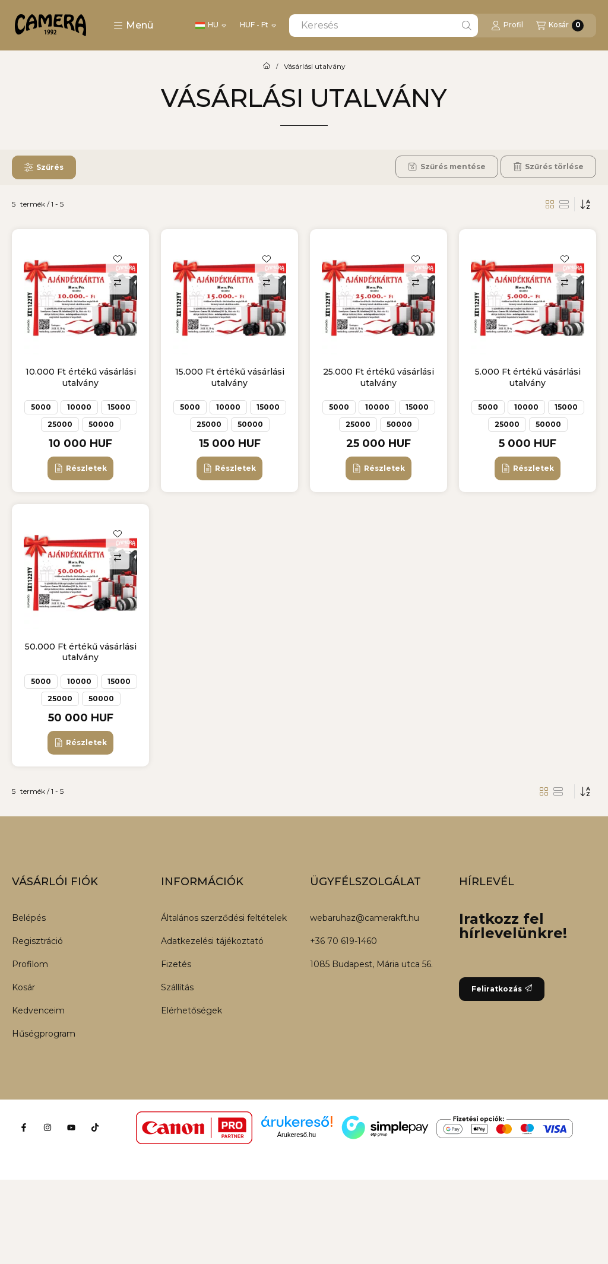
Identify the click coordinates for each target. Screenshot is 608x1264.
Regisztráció (37, 941)
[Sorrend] (585, 204)
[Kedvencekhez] (117, 259)
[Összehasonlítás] (117, 282)
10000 (79, 407)
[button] (133, 25)
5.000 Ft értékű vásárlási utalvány (528, 377)
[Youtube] (71, 1127)
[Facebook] (24, 1127)
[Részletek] (80, 468)
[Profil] (507, 25)
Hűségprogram (43, 1033)
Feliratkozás (501, 988)
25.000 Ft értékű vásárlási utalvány (378, 377)
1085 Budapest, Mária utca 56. (371, 964)
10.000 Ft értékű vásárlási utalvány (81, 377)
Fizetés (176, 964)
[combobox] (384, 25)
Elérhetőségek (191, 1010)
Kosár (23, 987)
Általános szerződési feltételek (224, 918)
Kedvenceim (38, 1010)
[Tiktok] (95, 1127)
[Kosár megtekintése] (560, 25)
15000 (119, 407)
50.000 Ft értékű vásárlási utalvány (81, 652)
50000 (101, 424)
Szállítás (177, 987)
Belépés (29, 918)
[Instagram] (47, 1127)
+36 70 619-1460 (343, 941)
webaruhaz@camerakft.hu (364, 918)
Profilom (30, 964)
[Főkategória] (266, 66)
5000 (41, 407)
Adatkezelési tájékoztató (212, 941)
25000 (60, 424)
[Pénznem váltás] (258, 25)
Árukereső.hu (296, 1134)
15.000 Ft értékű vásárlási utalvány (229, 377)
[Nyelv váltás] (211, 25)
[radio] (564, 204)
